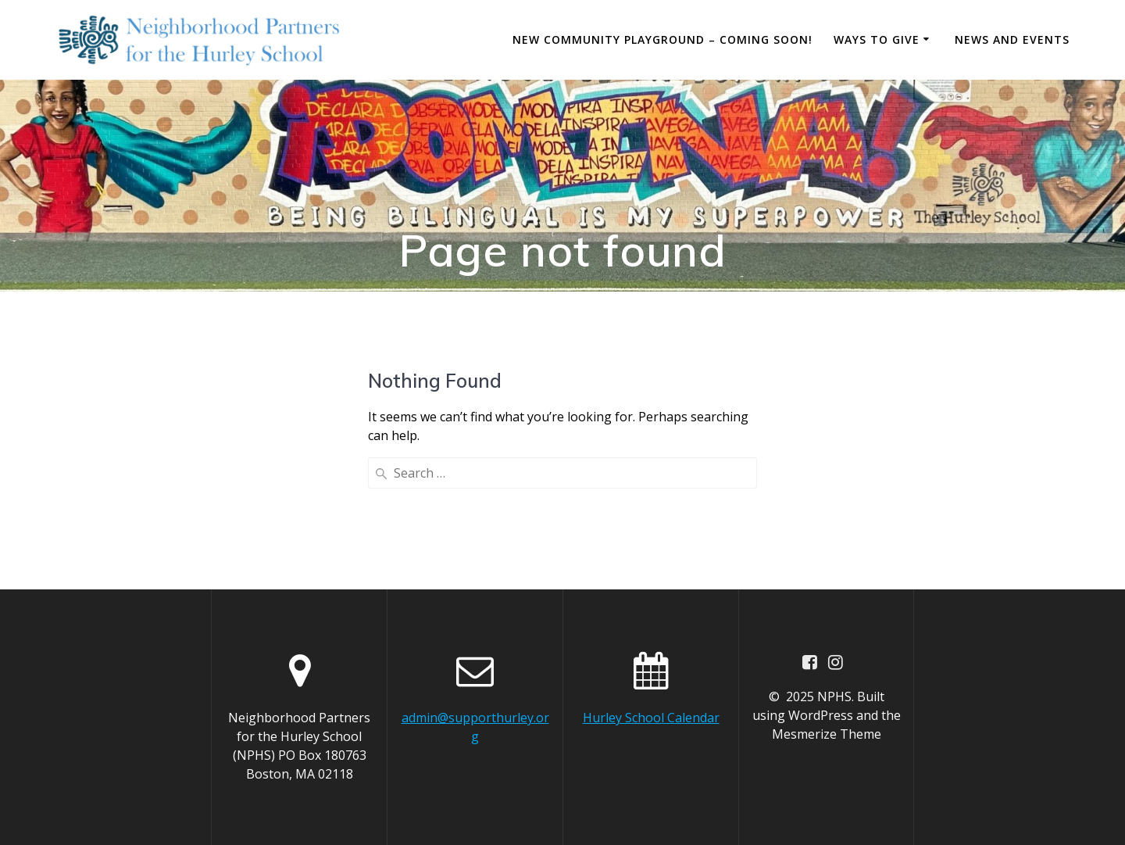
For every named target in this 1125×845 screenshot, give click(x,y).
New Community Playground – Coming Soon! (662, 39)
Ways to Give (877, 39)
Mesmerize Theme (826, 734)
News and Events (1012, 39)
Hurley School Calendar (651, 717)
